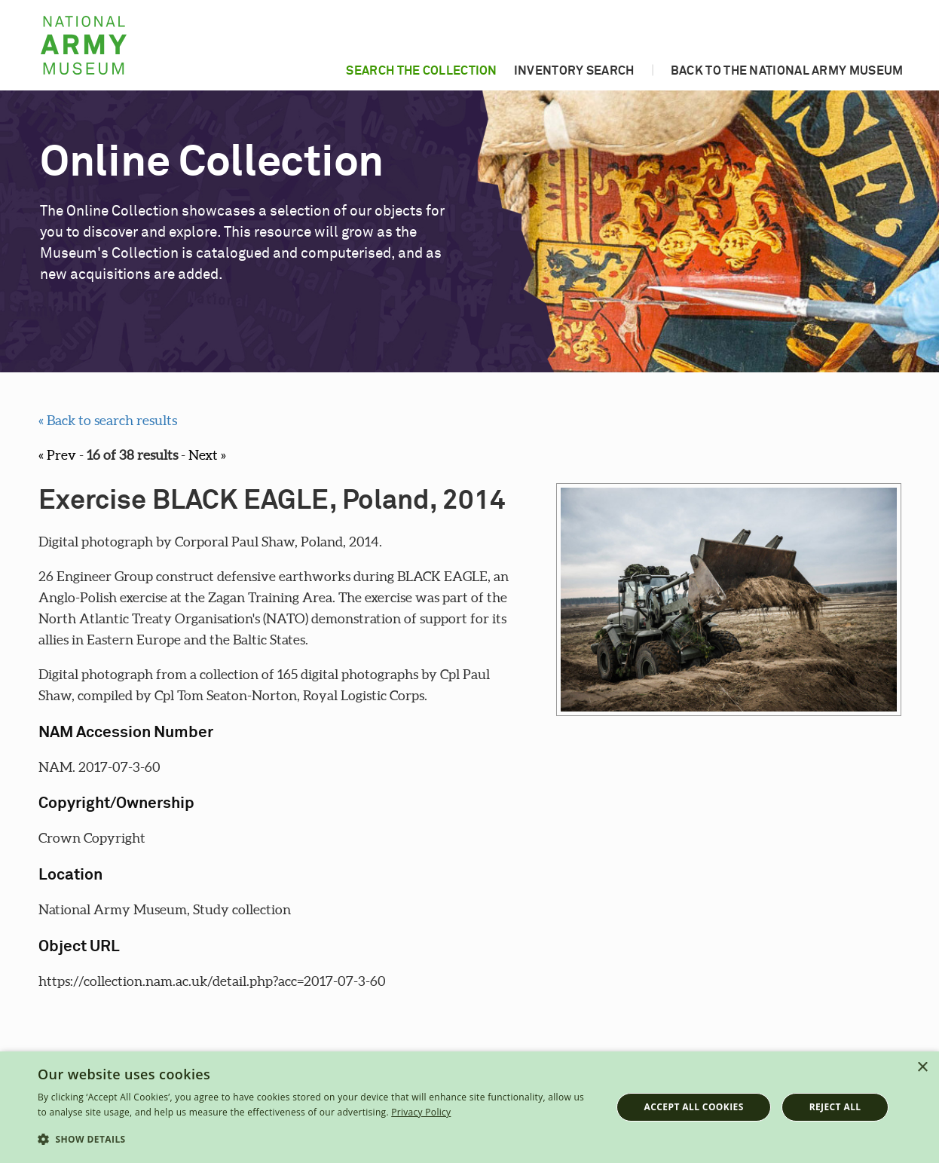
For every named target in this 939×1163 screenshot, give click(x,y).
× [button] (922, 1067)
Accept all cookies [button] (694, 1106)
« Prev (57, 455)
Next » (207, 455)
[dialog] (469, 1107)
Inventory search (574, 71)
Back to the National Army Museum (787, 71)
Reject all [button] (835, 1106)
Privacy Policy (421, 1112)
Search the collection (421, 71)
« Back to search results (107, 420)
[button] (316, 1140)
